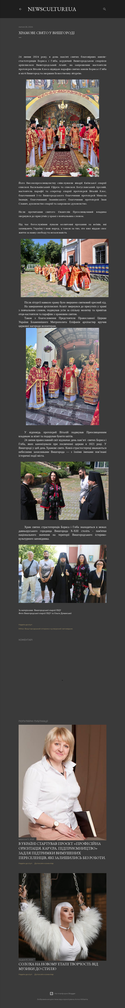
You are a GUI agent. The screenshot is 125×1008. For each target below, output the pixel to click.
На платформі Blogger (62, 993)
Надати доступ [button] (25, 624)
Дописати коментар (44, 863)
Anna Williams (81, 999)
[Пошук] (104, 8)
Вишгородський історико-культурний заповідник (49, 629)
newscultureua (52, 9)
